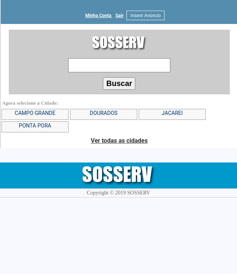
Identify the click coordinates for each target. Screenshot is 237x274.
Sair (119, 15)
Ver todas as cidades (119, 140)
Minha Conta (98, 15)
